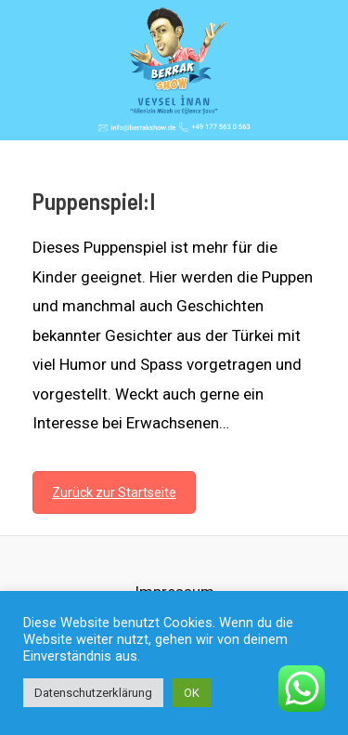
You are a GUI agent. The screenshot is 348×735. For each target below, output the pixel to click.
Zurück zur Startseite (114, 492)
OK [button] (192, 693)
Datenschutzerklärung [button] (93, 693)
